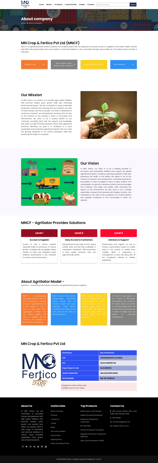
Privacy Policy (55, 435)
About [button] (49, 4)
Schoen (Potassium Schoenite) (92, 430)
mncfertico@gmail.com (120, 422)
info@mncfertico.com (119, 426)
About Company (57, 411)
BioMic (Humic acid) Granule (91, 411)
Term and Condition (58, 431)
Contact (90, 4)
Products (58, 4)
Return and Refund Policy (60, 443)
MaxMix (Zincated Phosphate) (91, 415)
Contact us (55, 419)
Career (82, 4)
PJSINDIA (98, 459)
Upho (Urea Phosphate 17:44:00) (92, 440)
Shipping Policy (56, 439)
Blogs (53, 427)
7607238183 (115, 418)
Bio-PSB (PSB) (85, 426)
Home (41, 4)
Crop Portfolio (71, 4)
